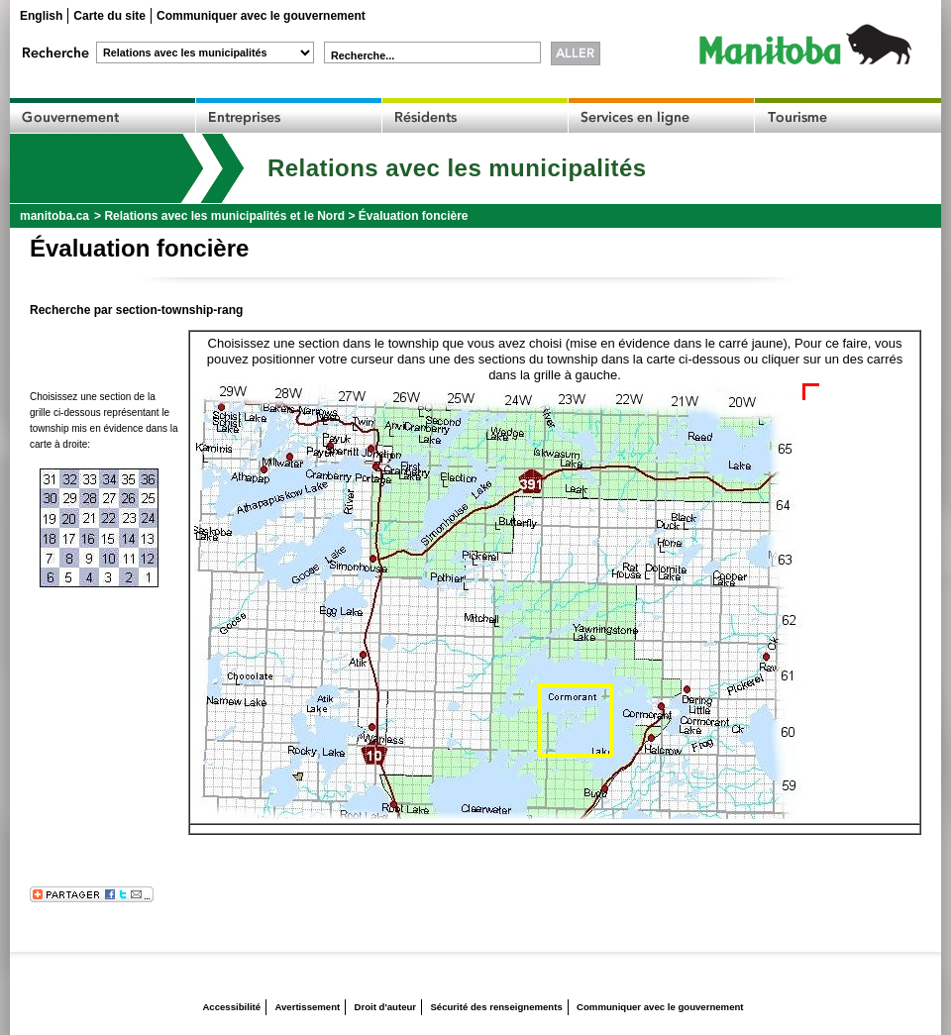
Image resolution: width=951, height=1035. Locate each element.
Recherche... (362, 55)
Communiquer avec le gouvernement (261, 16)
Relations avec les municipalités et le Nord (224, 216)
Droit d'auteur (386, 1006)
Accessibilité (231, 1006)
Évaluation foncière (414, 216)
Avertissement (307, 1006)
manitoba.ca (54, 216)
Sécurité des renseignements (496, 1006)
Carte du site (109, 16)
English (41, 16)
